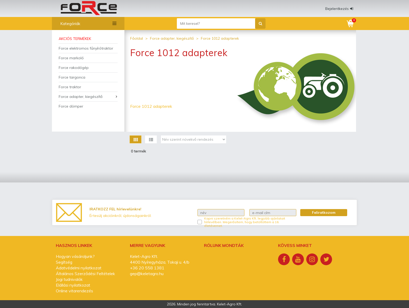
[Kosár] (350, 23)
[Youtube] (298, 259)
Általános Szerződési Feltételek (85, 273)
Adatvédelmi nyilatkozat (78, 267)
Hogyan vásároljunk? (75, 256)
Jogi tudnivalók (69, 279)
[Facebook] (284, 259)
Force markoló (71, 58)
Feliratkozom (323, 212)
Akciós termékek (75, 38)
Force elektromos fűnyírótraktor (86, 48)
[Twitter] (326, 259)
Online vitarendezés (74, 290)
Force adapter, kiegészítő (81, 96)
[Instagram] (312, 259)
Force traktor (70, 87)
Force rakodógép (74, 67)
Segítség (64, 262)
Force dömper (71, 106)
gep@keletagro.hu (147, 273)
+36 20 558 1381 (147, 267)
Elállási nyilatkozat (73, 285)
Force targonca (72, 77)
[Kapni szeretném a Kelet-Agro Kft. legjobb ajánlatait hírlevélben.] (199, 222)
